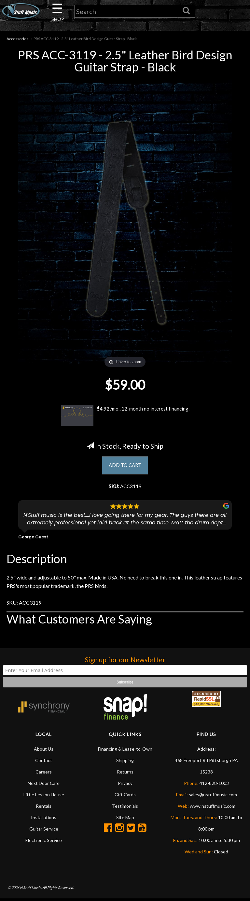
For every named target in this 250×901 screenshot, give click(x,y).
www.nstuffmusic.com (212, 808)
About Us (43, 751)
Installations (43, 819)
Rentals (43, 808)
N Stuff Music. (31, 890)
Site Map (125, 819)
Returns (125, 774)
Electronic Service (43, 842)
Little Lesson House (43, 797)
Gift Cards (125, 797)
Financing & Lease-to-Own (125, 751)
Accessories (17, 39)
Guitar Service (43, 831)
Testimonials (125, 808)
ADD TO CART (125, 466)
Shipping (125, 762)
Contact (43, 762)
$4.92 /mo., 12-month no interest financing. (125, 416)
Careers (43, 774)
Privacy (125, 785)
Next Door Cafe (44, 785)
